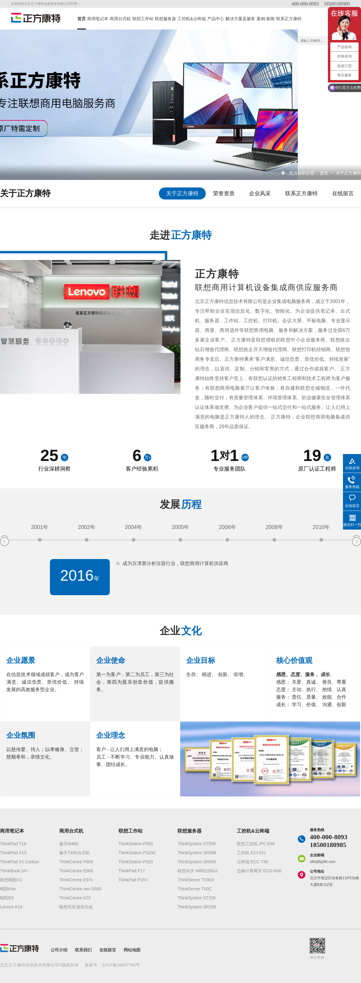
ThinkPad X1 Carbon (19, 861)
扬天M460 (68, 843)
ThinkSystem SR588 (196, 852)
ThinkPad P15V (133, 879)
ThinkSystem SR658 (196, 861)
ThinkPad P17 (132, 870)
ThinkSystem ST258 (196, 897)
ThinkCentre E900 (76, 870)
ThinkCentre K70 (75, 897)
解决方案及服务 (240, 18)
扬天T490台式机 (74, 852)
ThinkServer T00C (194, 888)
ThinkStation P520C (137, 852)
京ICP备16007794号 (120, 965)
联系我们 (83, 949)
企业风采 (260, 193)
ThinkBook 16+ (14, 870)
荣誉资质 (224, 193)
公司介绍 (59, 949)
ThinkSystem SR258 (196, 906)
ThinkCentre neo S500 (80, 888)
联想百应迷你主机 (76, 906)
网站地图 (132, 949)
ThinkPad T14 (13, 843)
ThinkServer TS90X (195, 879)
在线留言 (343, 193)
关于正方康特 (348, 173)
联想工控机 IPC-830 (255, 843)
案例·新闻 (266, 18)
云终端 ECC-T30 (252, 861)
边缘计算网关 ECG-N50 (259, 870)
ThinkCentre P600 (76, 861)
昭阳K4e (8, 888)
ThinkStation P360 (136, 843)
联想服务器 (165, 18)
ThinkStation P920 (136, 861)
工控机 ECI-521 (251, 852)
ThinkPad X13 (13, 852)
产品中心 (215, 18)
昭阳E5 (7, 897)
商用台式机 (120, 18)
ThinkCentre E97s (76, 879)
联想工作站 (142, 18)
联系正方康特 (288, 18)
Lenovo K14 (11, 906)
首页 (81, 18)
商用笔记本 (97, 18)
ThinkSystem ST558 (196, 843)
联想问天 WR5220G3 (197, 870)
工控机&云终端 (191, 18)
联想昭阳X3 (11, 879)
